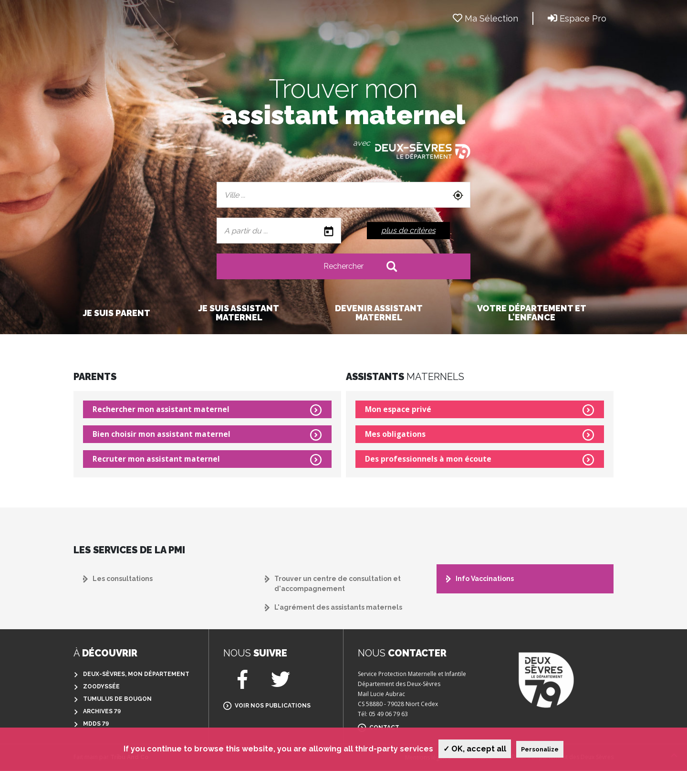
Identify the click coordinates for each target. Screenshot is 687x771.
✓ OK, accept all (474, 748)
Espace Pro (577, 18)
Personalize (540, 749)
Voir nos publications (273, 706)
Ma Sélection (485, 18)
